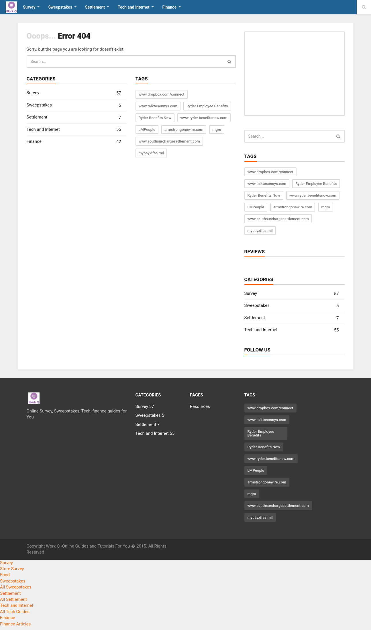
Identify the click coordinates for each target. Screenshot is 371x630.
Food (5, 574)
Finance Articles (15, 624)
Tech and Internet (74, 130)
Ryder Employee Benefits (207, 106)
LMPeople (147, 129)
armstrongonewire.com (183, 129)
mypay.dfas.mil (151, 153)
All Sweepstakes (15, 587)
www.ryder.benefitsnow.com (203, 118)
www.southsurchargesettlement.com (169, 141)
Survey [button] (29, 7)
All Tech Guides (15, 611)
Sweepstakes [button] (60, 7)
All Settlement (13, 599)
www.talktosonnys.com (158, 106)
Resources (200, 406)
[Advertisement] (294, 73)
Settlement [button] (95, 7)
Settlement (74, 117)
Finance (74, 142)
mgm (216, 129)
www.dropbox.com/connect (161, 94)
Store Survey (12, 568)
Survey (74, 93)
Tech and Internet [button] (133, 7)
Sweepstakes (74, 105)
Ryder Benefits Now (155, 118)
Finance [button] (169, 7)
